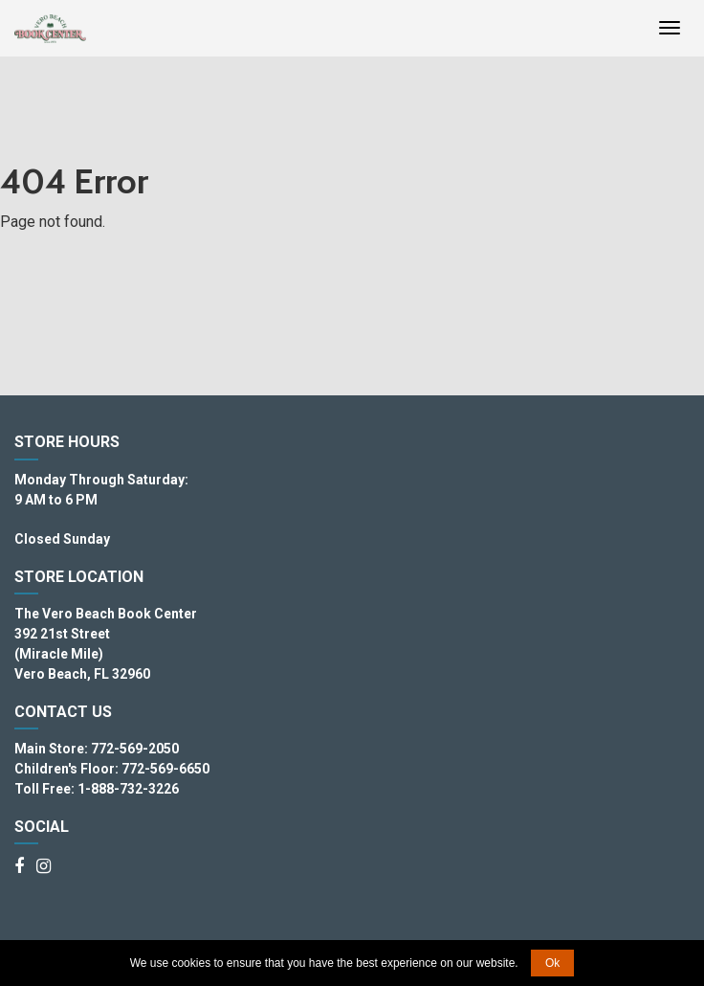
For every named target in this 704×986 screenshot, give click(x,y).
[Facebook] (19, 867)
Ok (552, 963)
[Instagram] (43, 867)
